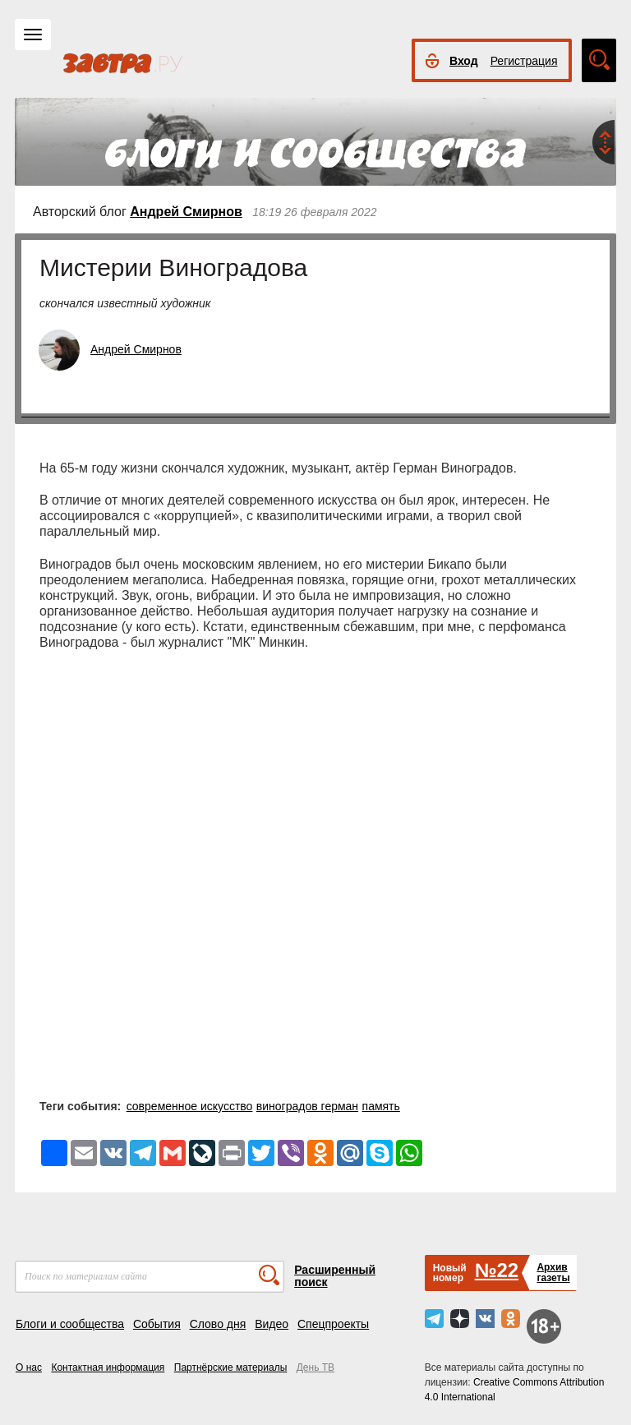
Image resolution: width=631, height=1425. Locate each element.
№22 (496, 1270)
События (157, 1323)
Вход (463, 60)
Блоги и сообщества (70, 1323)
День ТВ (315, 1367)
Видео (271, 1323)
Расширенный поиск (334, 1276)
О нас (29, 1367)
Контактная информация (107, 1367)
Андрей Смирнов (186, 212)
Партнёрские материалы (231, 1367)
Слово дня (218, 1323)
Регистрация (524, 60)
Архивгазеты (553, 1272)
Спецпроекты (333, 1323)
